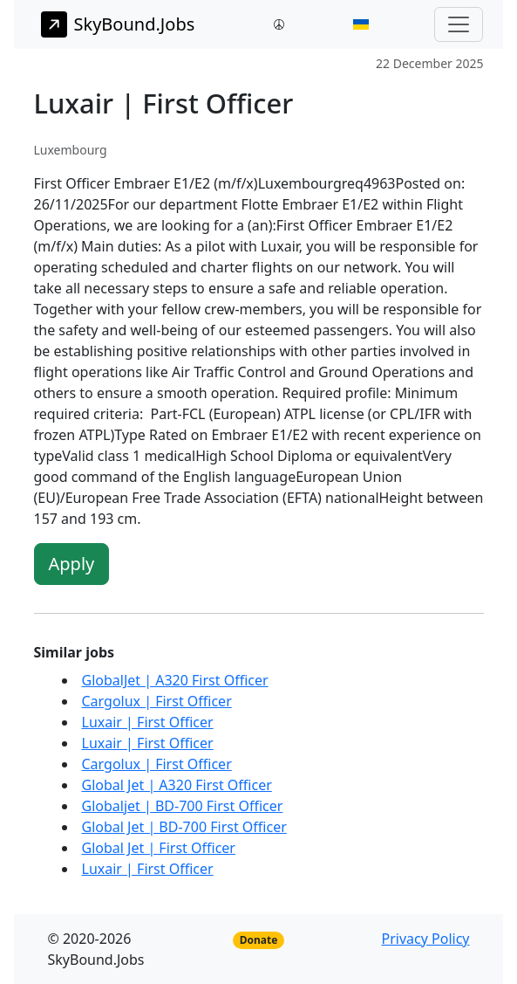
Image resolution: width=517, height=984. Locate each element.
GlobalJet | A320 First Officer (175, 680)
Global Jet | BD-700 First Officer (184, 826)
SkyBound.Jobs (118, 24)
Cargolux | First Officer (157, 701)
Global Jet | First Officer (158, 847)
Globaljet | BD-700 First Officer (182, 805)
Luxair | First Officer (148, 722)
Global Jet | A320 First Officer (177, 785)
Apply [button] (72, 563)
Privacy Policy (426, 938)
